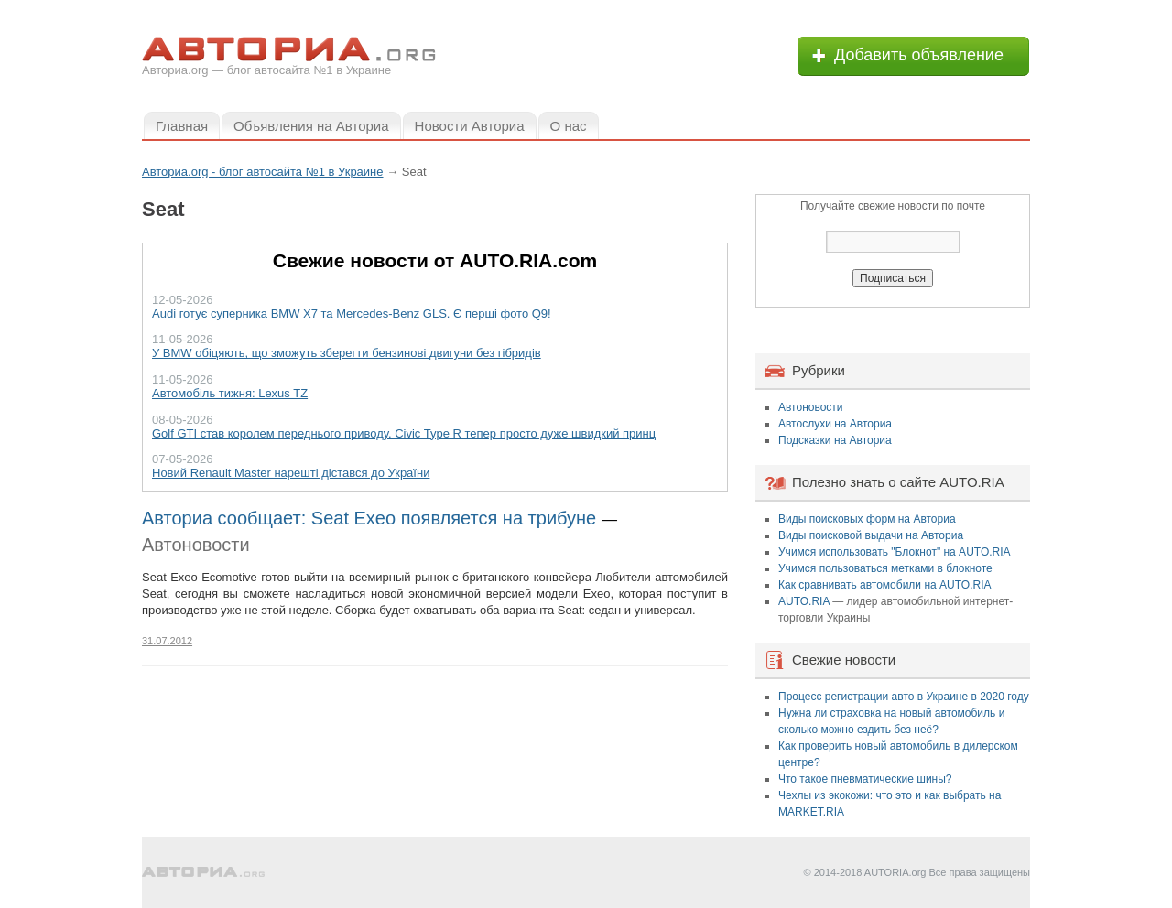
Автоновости (196, 545)
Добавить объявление (919, 55)
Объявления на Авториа (310, 126)
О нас (568, 126)
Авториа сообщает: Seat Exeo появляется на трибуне (369, 518)
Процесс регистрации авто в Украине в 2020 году (903, 696)
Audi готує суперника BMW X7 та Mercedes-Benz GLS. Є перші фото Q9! (351, 313)
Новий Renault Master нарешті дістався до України (290, 473)
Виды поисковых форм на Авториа (867, 519)
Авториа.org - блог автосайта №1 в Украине (263, 171)
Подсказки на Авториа (835, 440)
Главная (182, 126)
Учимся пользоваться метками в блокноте (885, 568)
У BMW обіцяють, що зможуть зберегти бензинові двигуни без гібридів (346, 353)
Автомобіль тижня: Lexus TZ (230, 393)
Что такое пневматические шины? (865, 779)
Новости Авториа (470, 126)
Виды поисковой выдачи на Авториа (870, 535)
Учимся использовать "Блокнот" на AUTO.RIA (894, 552)
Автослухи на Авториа (835, 423)
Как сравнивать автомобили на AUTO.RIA (884, 584)
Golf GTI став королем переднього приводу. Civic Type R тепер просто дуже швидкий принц (404, 433)
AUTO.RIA (804, 601)
